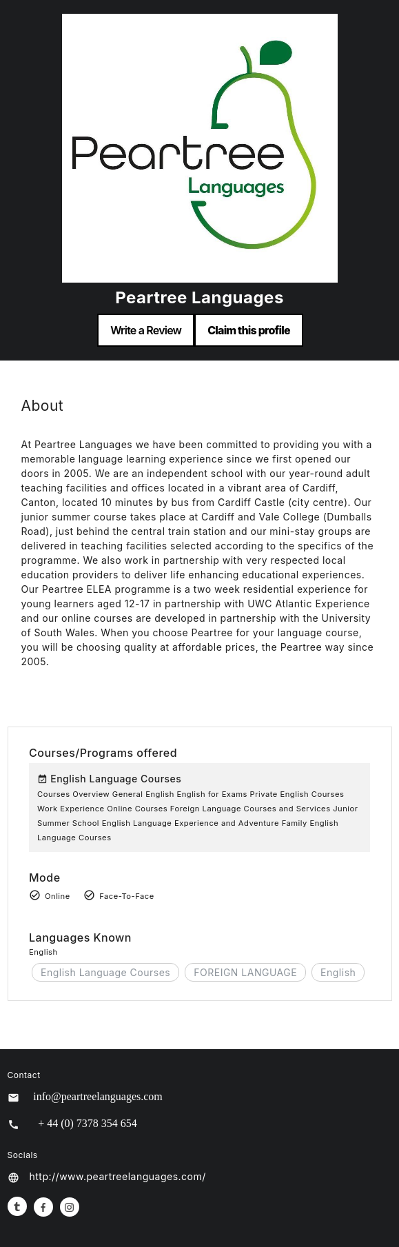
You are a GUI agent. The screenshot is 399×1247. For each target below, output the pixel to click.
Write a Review (145, 330)
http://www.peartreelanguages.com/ (118, 1176)
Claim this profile (248, 330)
